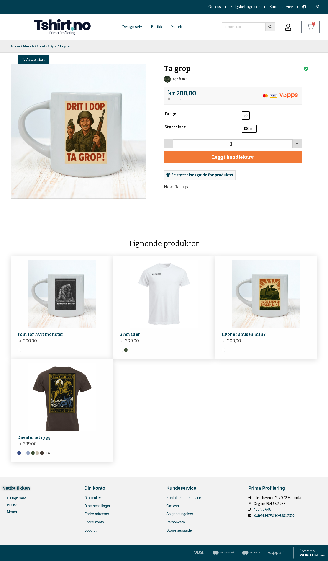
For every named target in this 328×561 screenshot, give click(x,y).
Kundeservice (281, 7)
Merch (176, 27)
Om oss (214, 7)
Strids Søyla (47, 46)
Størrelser (175, 126)
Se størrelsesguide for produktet (199, 175)
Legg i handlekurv (233, 157)
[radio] (245, 115)
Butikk (156, 27)
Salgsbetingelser (245, 7)
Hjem (15, 46)
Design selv (132, 27)
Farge (170, 113)
